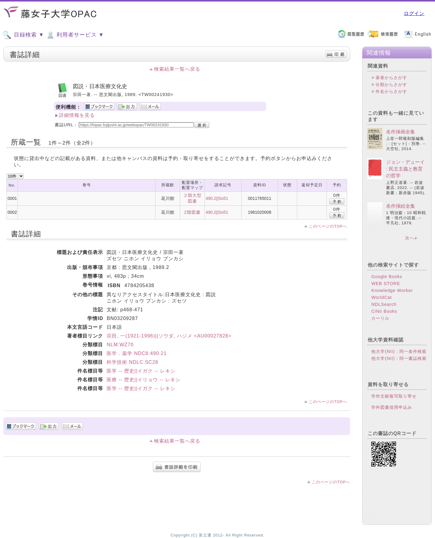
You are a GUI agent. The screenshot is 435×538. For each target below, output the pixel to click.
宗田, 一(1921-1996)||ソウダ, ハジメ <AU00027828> (169, 335)
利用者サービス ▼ (75, 35)
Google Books (386, 276)
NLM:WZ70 (120, 344)
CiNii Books (384, 311)
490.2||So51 (217, 198)
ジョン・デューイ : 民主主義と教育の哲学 (405, 168)
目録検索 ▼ (23, 35)
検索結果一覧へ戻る (177, 69)
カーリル (380, 318)
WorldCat (381, 297)
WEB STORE (385, 283)
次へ (409, 237)
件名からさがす (391, 91)
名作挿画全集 (400, 131)
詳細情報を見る (77, 115)
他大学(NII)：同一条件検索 (399, 351)
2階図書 (192, 212)
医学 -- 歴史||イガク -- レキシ (141, 370)
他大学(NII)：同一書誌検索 (399, 358)
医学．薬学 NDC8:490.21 (136, 353)
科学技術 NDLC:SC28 (132, 362)
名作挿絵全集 (400, 206)
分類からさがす (391, 84)
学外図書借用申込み (391, 407)
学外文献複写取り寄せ (394, 396)
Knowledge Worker (392, 290)
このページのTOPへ (328, 226)
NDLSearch (383, 304)
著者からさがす (391, 77)
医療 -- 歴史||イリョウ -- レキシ (143, 379)
